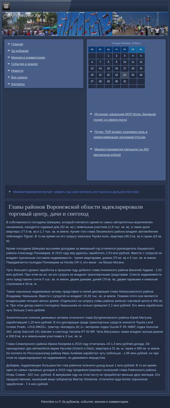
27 (92, 81)
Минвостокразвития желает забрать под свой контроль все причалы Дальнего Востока (76, 192)
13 (92, 68)
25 (132, 75)
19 (141, 68)
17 (124, 68)
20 (92, 75)
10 (124, 62)
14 (100, 68)
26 (141, 75)
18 (132, 68)
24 (124, 75)
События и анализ (24, 64)
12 (141, 62)
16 (116, 68)
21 (100, 75)
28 (100, 81)
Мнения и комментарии (28, 57)
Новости (17, 70)
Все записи (19, 77)
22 (108, 75)
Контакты (18, 84)
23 (116, 75)
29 (108, 81)
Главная (17, 44)
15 (108, 68)
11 (132, 62)
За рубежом (19, 51)
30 (116, 81)
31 (124, 81)
